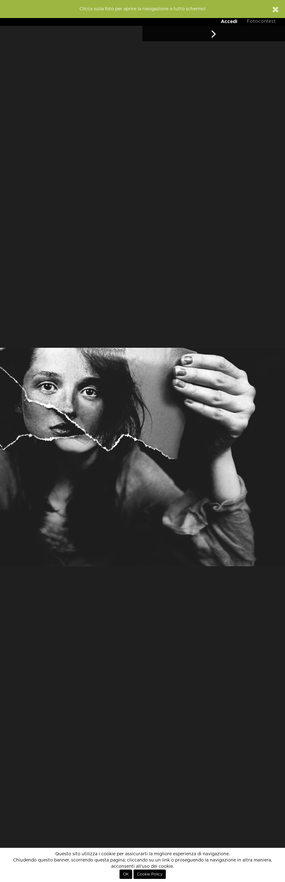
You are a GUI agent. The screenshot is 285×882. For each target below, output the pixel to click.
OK (126, 874)
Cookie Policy (149, 874)
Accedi (229, 21)
